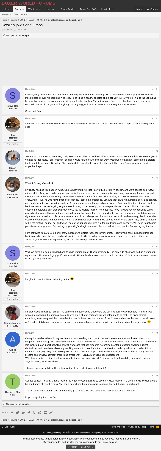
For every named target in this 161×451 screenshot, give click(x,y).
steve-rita (8, 30)
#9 (157, 375)
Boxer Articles (68, 9)
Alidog (12, 349)
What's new (34, 9)
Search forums (20, 14)
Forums (19, 9)
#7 (157, 306)
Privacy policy (134, 427)
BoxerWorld (8, 427)
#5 (157, 247)
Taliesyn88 (13, 194)
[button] (43, 9)
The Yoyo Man (12, 392)
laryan (12, 168)
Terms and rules (118, 427)
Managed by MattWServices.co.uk (105, 433)
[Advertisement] (80, 62)
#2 (157, 118)
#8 (157, 333)
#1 (157, 89)
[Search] (152, 9)
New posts (6, 14)
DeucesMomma (12, 323)
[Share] (153, 89)
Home (7, 9)
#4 (157, 178)
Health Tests (107, 9)
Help (144, 427)
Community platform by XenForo (66, 433)
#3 (157, 151)
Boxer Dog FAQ (88, 9)
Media (50, 9)
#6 (157, 273)
